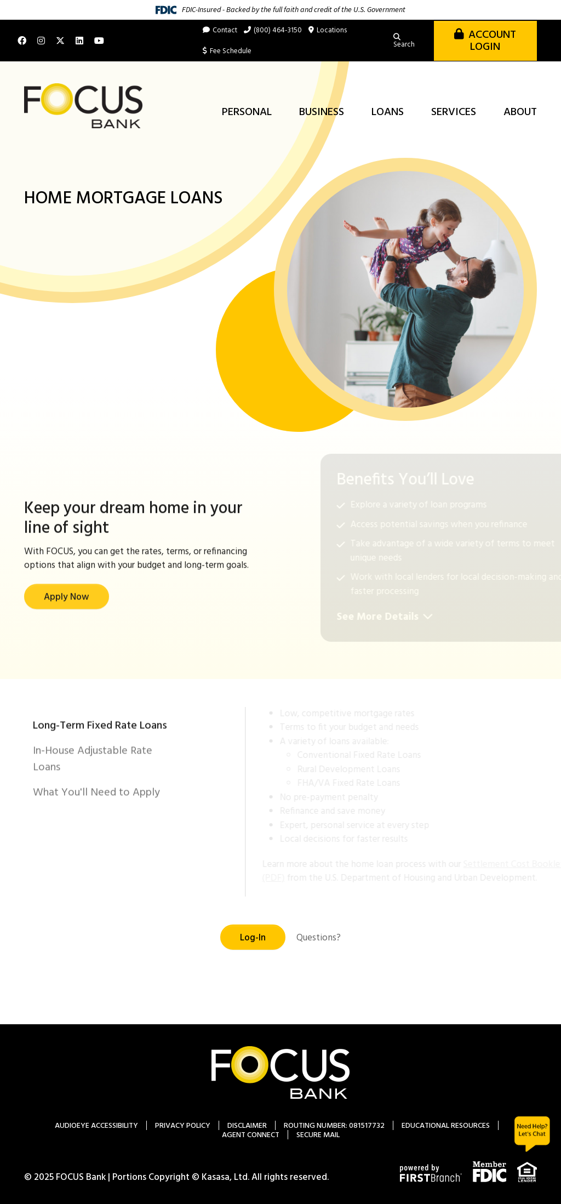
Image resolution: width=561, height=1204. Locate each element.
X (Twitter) (60, 40)
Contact (225, 30)
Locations (332, 30)
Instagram (41, 40)
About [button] (520, 112)
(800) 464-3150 (278, 30)
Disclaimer (247, 1126)
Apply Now (66, 644)
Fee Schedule (230, 51)
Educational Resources (446, 1126)
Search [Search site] (404, 44)
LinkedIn (79, 40)
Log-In (253, 938)
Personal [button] (247, 112)
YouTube (99, 40)
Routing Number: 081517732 (334, 1126)
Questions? (318, 938)
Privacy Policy (182, 1126)
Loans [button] (387, 112)
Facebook (22, 40)
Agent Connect (250, 1135)
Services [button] (453, 112)
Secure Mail (318, 1135)
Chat (532, 1134)
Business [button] (321, 112)
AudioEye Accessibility (96, 1126)
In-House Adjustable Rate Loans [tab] (92, 807)
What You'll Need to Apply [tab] (96, 840)
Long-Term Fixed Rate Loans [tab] (100, 773)
